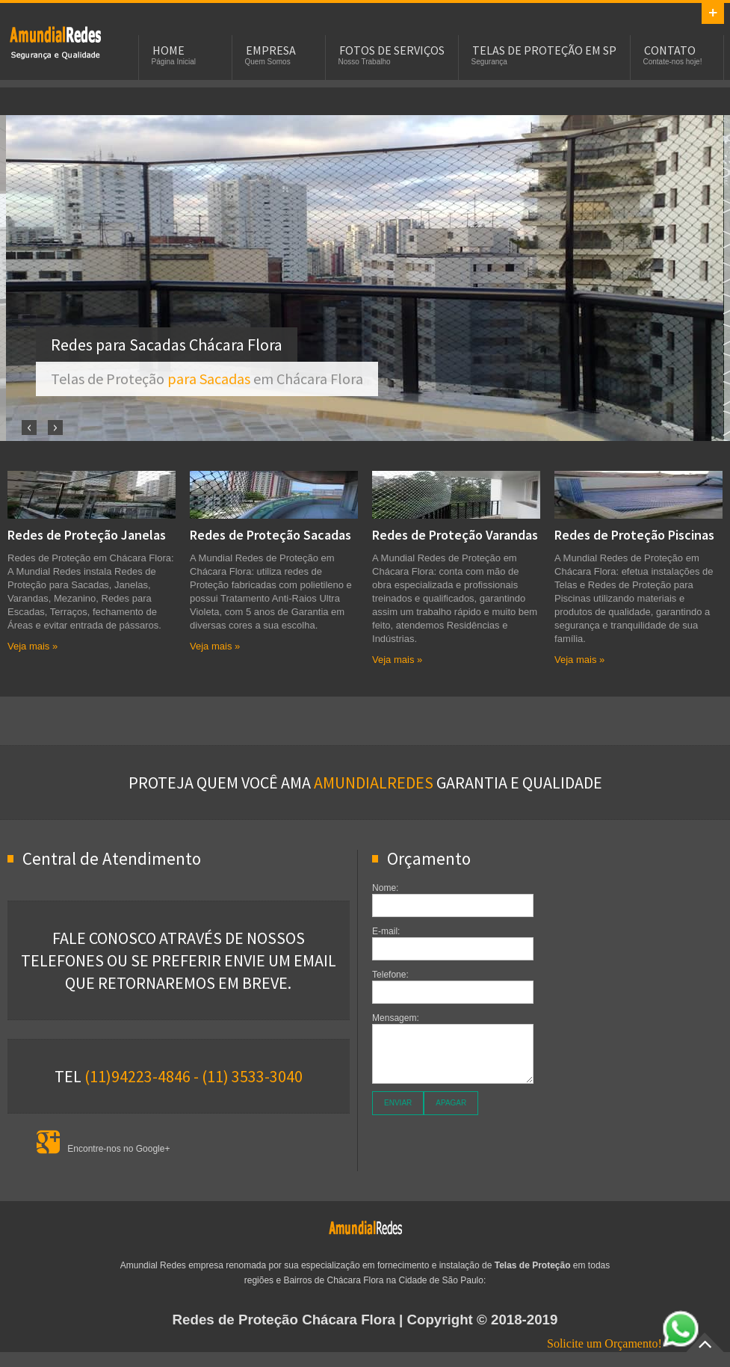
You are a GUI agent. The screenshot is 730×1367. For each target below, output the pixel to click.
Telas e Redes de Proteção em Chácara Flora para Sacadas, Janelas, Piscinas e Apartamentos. (55, 41)
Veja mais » (32, 646)
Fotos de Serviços (392, 50)
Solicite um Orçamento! (623, 1343)
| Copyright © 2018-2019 (365, 1319)
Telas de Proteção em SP (544, 50)
